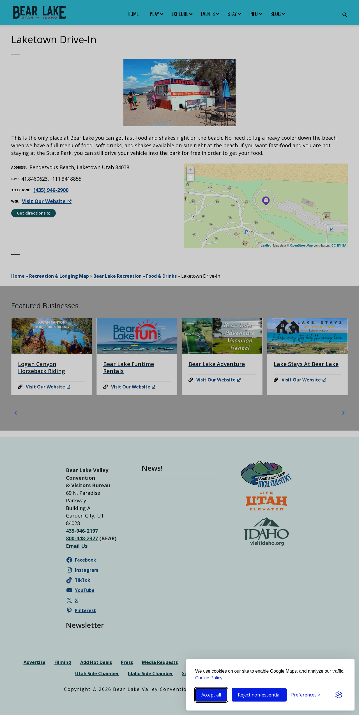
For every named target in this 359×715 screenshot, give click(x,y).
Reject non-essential (259, 695)
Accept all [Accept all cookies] (211, 695)
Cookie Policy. (209, 677)
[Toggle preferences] (306, 694)
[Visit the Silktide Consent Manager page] (339, 695)
